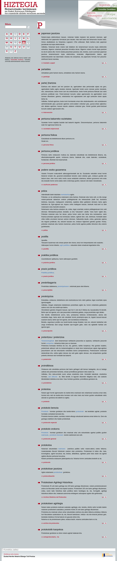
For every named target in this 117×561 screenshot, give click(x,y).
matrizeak (44, 435)
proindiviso (47, 383)
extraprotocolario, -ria (51, 537)
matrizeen (61, 449)
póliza (45, 230)
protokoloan (58, 472)
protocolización (49, 476)
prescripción (47, 331)
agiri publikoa (65, 245)
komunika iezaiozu (17, 59)
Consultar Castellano (107, 9)
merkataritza (65, 194)
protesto (46, 401)
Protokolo (44, 411)
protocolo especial (50, 422)
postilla (46, 249)
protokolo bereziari (56, 435)
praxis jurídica (48, 276)
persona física (48, 145)
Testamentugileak (47, 341)
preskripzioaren (63, 286)
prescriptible (47, 290)
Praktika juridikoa (47, 273)
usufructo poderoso (50, 185)
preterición (47, 359)
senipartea (50, 343)
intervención (47, 112)
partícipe (46, 77)
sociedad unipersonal (51, 129)
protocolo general (49, 439)
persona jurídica (49, 163)
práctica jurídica (49, 262)
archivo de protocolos (51, 523)
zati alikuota (52, 377)
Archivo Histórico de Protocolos (54, 497)
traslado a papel (49, 63)
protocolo (46, 462)
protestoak (80, 411)
